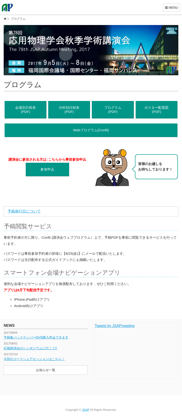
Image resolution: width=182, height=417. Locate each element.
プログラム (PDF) (112, 110)
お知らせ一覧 (45, 370)
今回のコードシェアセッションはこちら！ (34, 359)
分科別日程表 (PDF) (69, 110)
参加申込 (47, 169)
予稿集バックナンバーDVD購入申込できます (36, 337)
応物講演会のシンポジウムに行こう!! (30, 348)
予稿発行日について (24, 211)
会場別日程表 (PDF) (25, 110)
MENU (171, 7)
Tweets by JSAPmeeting (114, 326)
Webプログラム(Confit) (91, 130)
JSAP (85, 409)
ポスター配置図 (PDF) (156, 110)
